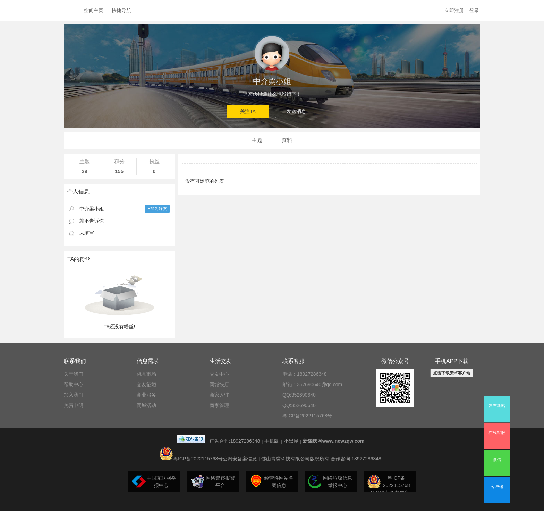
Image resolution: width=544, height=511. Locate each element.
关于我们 (73, 374)
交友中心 (219, 374)
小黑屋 (291, 441)
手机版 (271, 441)
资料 (286, 140)
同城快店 (219, 384)
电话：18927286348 (304, 374)
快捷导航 (121, 10)
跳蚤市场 (146, 374)
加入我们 (73, 395)
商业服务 (146, 395)
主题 (257, 140)
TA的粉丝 (79, 259)
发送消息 (296, 111)
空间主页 (93, 10)
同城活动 (146, 405)
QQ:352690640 (299, 395)
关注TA (248, 111)
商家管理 (219, 405)
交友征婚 (146, 384)
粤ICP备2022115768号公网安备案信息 (208, 458)
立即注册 (454, 10)
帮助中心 (73, 384)
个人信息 (78, 191)
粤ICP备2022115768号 (307, 415)
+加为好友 (157, 208)
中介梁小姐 (272, 81)
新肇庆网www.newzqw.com (334, 441)
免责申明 (73, 405)
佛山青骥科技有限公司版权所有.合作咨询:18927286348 (321, 458)
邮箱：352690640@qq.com (312, 384)
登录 (474, 10)
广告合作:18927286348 (235, 441)
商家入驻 (219, 395)
